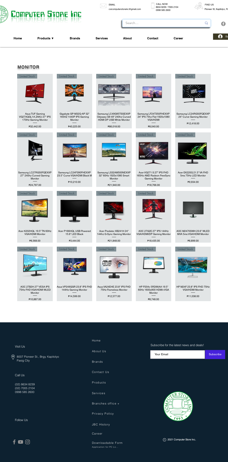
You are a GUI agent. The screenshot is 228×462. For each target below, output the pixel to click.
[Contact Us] (102, 372)
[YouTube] (20, 442)
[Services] (100, 393)
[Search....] (161, 23)
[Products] (100, 382)
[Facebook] (223, 24)
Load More (114, 312)
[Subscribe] (215, 354)
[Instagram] (27, 442)
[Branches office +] (107, 403)
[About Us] (100, 351)
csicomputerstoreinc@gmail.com (125, 9)
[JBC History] (103, 424)
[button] (107, 442)
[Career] (108, 433)
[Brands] (98, 362)
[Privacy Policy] (105, 413)
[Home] (97, 340)
